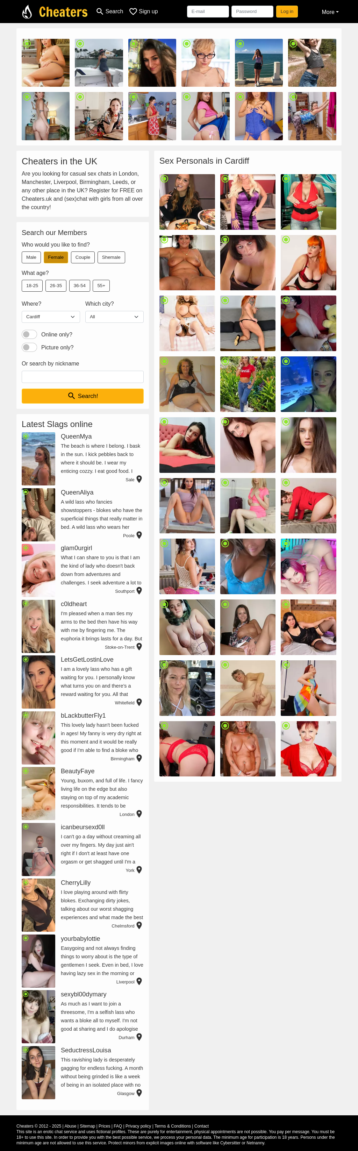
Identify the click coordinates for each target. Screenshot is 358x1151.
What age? (35, 273)
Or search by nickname (50, 364)
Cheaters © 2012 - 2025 (38, 1126)
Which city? (99, 304)
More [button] (328, 12)
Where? (31, 304)
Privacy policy (138, 1126)
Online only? (56, 335)
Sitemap (87, 1126)
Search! (82, 396)
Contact (201, 1126)
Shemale (111, 257)
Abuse (70, 1126)
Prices (104, 1126)
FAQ (118, 1126)
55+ (101, 285)
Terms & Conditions (173, 1126)
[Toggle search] (109, 11)
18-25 (32, 285)
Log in (287, 11)
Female (56, 257)
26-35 (56, 285)
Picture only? (57, 347)
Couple (83, 257)
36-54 (80, 285)
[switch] (29, 334)
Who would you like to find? (56, 245)
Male (31, 257)
